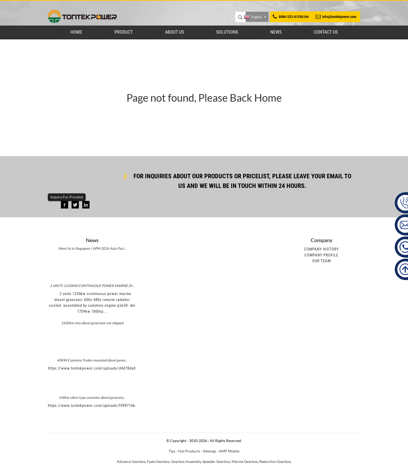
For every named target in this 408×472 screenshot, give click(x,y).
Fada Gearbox (158, 461)
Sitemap (209, 451)
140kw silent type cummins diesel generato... (92, 397)
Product (123, 32)
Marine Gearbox (245, 461)
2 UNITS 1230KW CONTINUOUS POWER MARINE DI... (92, 286)
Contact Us (326, 32)
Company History (321, 249)
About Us (174, 32)
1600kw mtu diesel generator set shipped (92, 323)
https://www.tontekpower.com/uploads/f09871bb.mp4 (96, 405)
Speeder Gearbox (216, 461)
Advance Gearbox (131, 461)
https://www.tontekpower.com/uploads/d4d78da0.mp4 (96, 368)
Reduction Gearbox (275, 461)
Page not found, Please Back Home (204, 97)
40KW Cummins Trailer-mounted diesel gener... (92, 360)
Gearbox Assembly (186, 461)
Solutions (227, 32)
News (276, 32)
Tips (172, 451)
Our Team (321, 261)
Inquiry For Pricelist (66, 197)
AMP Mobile (229, 451)
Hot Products (189, 451)
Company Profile (321, 255)
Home (76, 32)
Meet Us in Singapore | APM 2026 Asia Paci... (92, 248)
